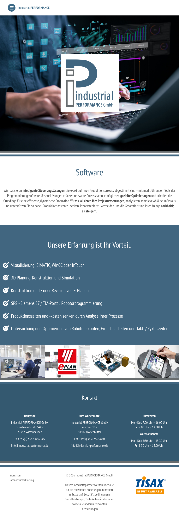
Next (172, 361)
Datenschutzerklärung (21, 480)
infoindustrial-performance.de (29, 445)
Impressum (15, 475)
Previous (7, 361)
